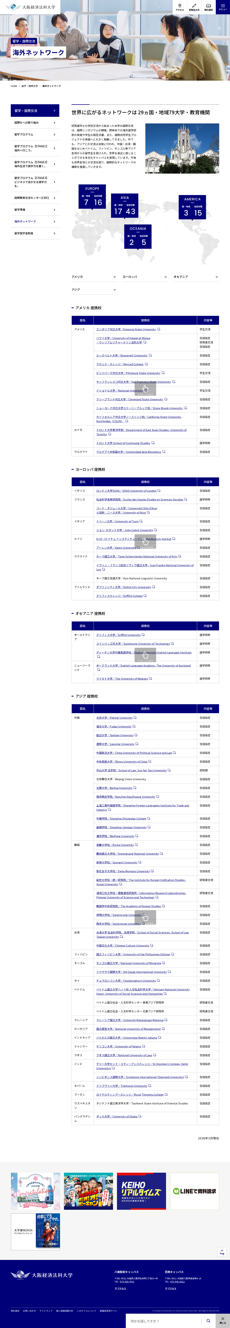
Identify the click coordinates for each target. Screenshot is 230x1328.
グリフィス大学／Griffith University (118, 635)
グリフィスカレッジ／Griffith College (119, 596)
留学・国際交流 (35, 110)
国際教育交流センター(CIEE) (31, 198)
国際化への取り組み (26, 122)
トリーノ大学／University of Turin (117, 521)
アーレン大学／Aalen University (116, 547)
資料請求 (15, 1311)
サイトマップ (46, 1311)
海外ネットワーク (25, 221)
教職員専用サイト (108, 1311)
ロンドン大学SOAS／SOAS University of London (126, 490)
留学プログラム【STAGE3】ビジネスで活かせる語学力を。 (31, 182)
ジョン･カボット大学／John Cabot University (124, 530)
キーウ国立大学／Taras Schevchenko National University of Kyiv (136, 556)
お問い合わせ (29, 1311)
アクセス (120, 1288)
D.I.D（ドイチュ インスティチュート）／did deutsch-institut (133, 539)
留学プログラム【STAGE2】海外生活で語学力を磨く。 (31, 164)
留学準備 (19, 209)
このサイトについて (86, 1311)
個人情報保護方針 (64, 1311)
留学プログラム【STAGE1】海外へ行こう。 (31, 148)
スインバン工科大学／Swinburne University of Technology (133, 643)
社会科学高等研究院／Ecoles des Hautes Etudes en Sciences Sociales (139, 499)
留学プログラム (23, 134)
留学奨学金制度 (23, 233)
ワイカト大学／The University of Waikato (122, 678)
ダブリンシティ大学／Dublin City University (123, 587)
